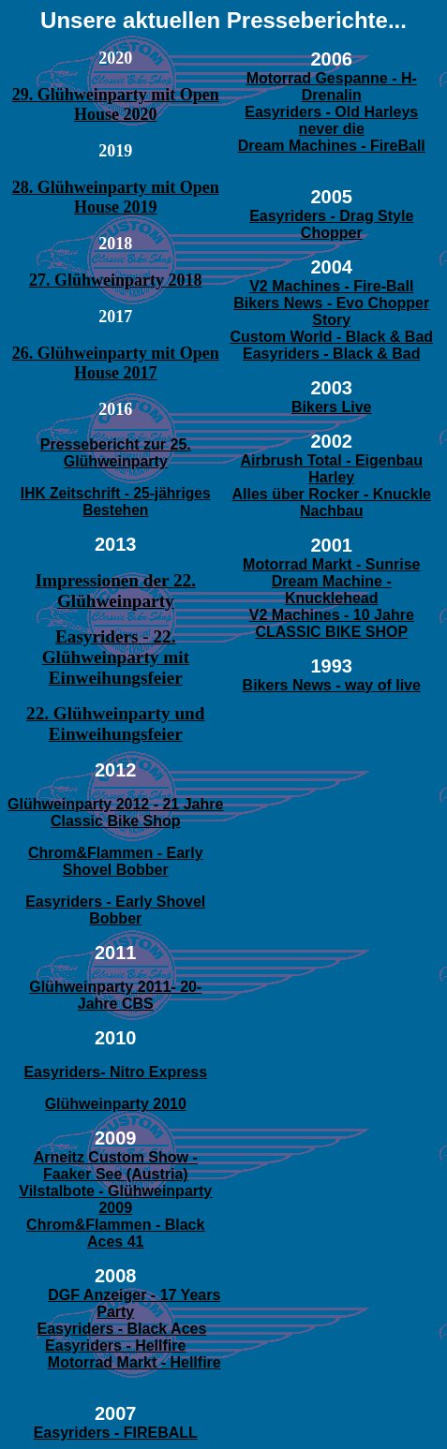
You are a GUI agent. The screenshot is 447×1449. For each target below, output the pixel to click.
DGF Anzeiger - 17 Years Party (134, 1303)
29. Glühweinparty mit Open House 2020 (115, 104)
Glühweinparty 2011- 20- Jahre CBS (115, 995)
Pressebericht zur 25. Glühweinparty (115, 452)
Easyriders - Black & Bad (331, 354)
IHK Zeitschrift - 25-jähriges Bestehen (116, 501)
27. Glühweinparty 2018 (115, 280)
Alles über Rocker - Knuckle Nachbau (331, 502)
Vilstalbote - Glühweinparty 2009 (115, 1199)
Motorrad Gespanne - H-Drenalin (331, 86)
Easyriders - (290, 112)
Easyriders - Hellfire (115, 1345)
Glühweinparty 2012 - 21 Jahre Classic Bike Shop (115, 812)
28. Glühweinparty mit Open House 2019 (115, 197)
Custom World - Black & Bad (331, 337)
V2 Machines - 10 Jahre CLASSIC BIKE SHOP (331, 623)
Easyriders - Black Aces (121, 1329)
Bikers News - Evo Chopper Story (331, 311)
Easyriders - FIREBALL (116, 1433)
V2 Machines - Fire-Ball (331, 286)
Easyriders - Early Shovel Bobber (115, 910)
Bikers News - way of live (332, 685)
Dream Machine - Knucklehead (332, 589)
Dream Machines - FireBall (331, 146)
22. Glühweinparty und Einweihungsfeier (115, 723)
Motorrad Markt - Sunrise (331, 564)
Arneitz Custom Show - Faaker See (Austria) (116, 1165)
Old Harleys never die (359, 120)
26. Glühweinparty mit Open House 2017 (115, 363)
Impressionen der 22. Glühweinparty (116, 590)
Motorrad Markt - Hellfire (134, 1362)
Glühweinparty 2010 (115, 1104)
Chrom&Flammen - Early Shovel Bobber (115, 861)
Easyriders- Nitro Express (115, 1072)
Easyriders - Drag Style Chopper (331, 224)
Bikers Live (331, 407)
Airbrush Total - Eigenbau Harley (332, 468)
